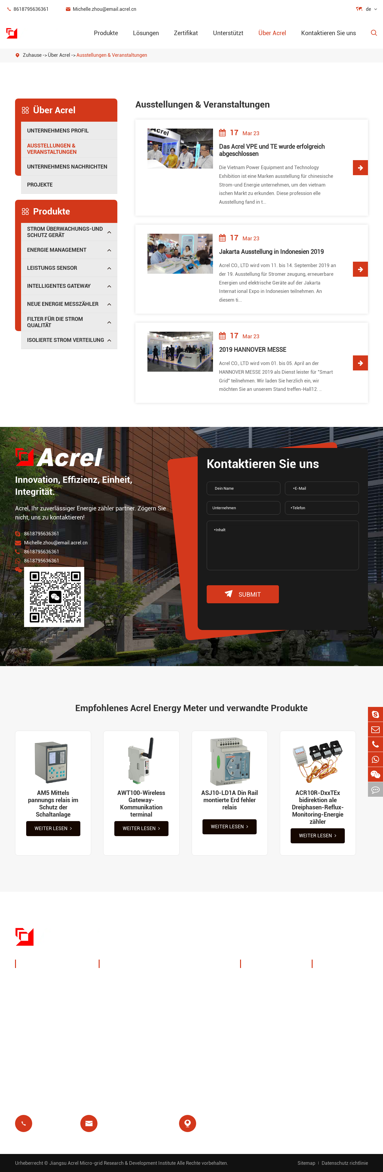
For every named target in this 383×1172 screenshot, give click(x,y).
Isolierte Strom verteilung (65, 340)
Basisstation (121, 1017)
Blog (324, 1031)
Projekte (40, 184)
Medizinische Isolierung (206, 1031)
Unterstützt (228, 33)
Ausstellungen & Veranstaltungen (111, 55)
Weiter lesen (53, 828)
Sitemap (306, 1163)
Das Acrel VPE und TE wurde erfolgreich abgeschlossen (272, 150)
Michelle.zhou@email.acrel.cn (100, 9)
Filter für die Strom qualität (55, 322)
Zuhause (32, 55)
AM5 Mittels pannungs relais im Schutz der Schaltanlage (53, 803)
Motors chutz (194, 1017)
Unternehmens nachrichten (67, 166)
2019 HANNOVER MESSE (252, 349)
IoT (182, 1002)
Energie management (56, 250)
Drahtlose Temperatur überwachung (204, 983)
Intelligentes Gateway (59, 286)
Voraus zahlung (124, 1046)
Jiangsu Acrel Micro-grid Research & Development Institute (112, 1163)
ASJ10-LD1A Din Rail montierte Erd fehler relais (229, 800)
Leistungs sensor (52, 268)
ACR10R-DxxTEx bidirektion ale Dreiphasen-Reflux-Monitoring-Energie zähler (318, 807)
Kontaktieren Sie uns (328, 33)
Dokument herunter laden (341, 983)
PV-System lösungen (131, 1002)
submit (243, 594)
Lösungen (146, 33)
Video (325, 1002)
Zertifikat (186, 33)
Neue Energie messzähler (62, 304)
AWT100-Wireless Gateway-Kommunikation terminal (141, 803)
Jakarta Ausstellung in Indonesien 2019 (271, 251)
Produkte (106, 33)
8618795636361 (27, 9)
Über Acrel (272, 33)
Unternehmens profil (58, 130)
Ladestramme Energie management (132, 983)
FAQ (324, 1017)
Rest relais (118, 1031)
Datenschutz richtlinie (345, 1163)
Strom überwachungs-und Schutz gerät (65, 232)
